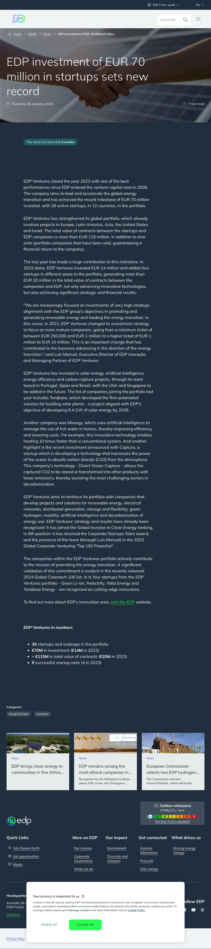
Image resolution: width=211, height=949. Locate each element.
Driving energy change (184, 850)
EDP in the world (164, 5)
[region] (105, 912)
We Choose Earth (26, 848)
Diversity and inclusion (117, 858)
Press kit (146, 861)
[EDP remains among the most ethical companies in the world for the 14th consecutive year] (105, 761)
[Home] (17, 34)
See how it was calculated (172, 821)
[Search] (186, 19)
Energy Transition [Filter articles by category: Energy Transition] (18, 713)
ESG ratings (149, 869)
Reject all (49, 924)
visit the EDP (123, 601)
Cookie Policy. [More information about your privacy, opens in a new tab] (136, 910)
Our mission (83, 848)
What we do (83, 869)
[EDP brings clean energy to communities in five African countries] (38, 761)
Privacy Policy (15, 938)
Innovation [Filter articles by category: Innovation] (43, 713)
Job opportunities (26, 856)
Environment (116, 848)
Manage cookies (79, 910)
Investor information (149, 850)
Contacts (13, 915)
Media (18, 864)
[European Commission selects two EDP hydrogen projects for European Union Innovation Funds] (173, 761)
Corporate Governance (83, 858)
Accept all (85, 924)
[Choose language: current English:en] (195, 5)
